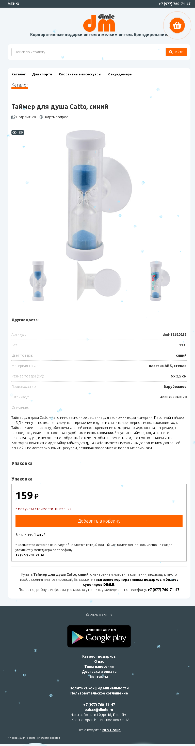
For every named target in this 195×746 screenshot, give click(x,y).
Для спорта (42, 74)
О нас (99, 661)
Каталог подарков (99, 656)
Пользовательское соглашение (99, 693)
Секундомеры (120, 74)
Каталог (18, 74)
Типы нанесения (99, 667)
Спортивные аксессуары (80, 74)
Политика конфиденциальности (99, 688)
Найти (176, 52)
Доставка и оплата (99, 672)
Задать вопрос (54, 117)
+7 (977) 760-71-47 (174, 4)
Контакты (99, 677)
